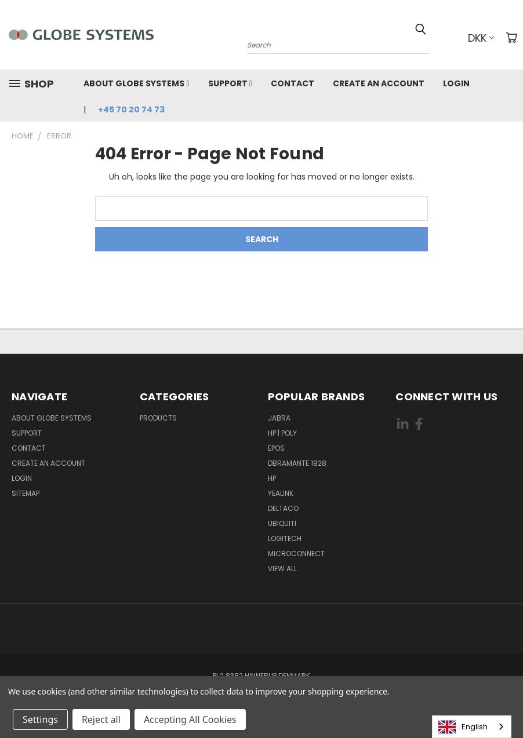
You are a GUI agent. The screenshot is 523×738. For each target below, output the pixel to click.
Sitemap (25, 493)
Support (230, 83)
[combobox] (471, 726)
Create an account (378, 83)
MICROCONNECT (296, 553)
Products (158, 418)
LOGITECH (285, 538)
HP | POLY (282, 433)
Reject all (101, 719)
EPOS (276, 448)
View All (282, 568)
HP (272, 478)
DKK (481, 38)
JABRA (279, 418)
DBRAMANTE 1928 (297, 463)
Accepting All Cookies (190, 719)
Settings (40, 719)
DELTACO (283, 508)
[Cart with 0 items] (511, 37)
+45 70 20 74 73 (131, 109)
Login (456, 83)
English (463, 727)
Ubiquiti (282, 523)
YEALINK (280, 493)
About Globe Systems (136, 83)
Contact (292, 83)
